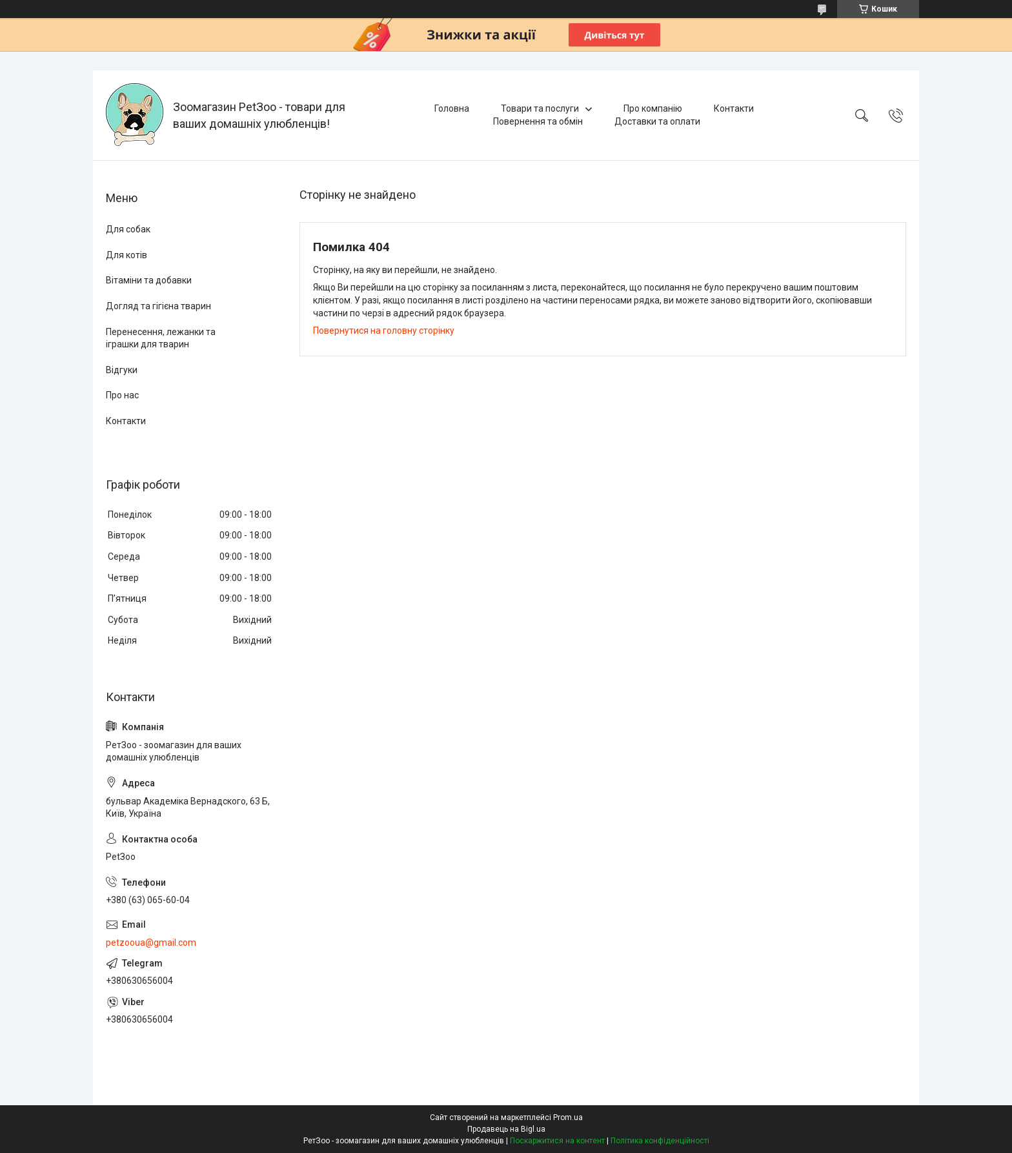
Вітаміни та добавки (149, 280)
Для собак (128, 229)
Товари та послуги (540, 108)
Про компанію (652, 108)
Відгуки (121, 370)
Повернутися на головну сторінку (383, 330)
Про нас (122, 395)
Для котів (126, 255)
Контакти (734, 108)
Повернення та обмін (538, 121)
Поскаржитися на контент (557, 1140)
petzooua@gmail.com (151, 942)
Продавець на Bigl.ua (506, 1129)
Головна (451, 108)
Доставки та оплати (657, 121)
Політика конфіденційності (660, 1140)
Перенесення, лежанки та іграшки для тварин (161, 338)
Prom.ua (568, 1117)
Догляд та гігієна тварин (158, 306)
